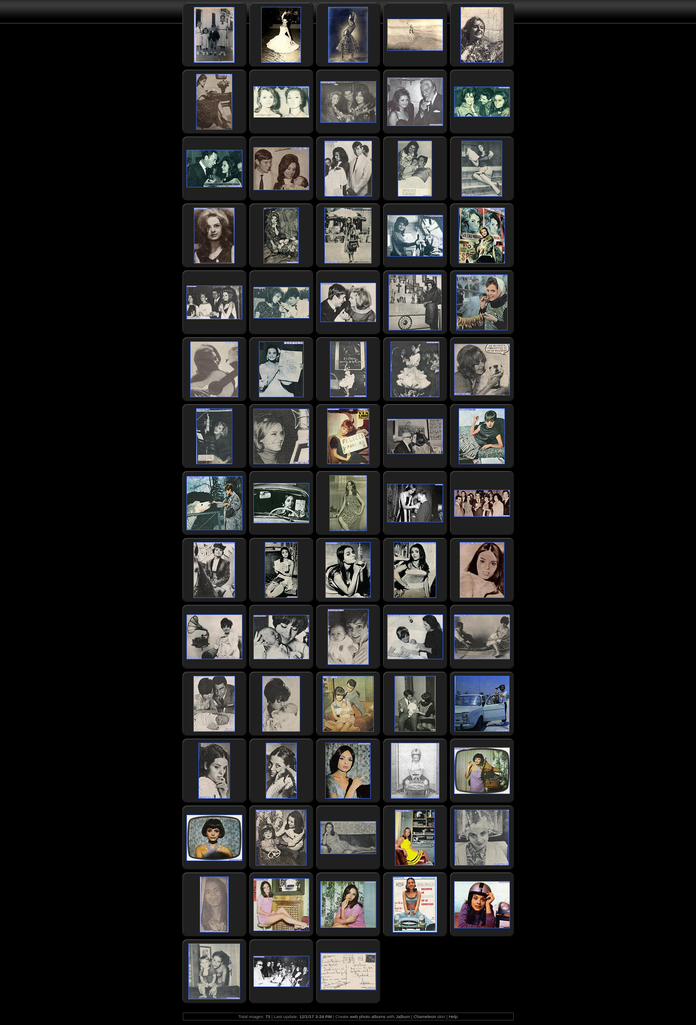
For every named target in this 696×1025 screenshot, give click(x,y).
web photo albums (367, 1016)
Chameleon (425, 1016)
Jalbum (403, 1016)
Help (453, 1016)
